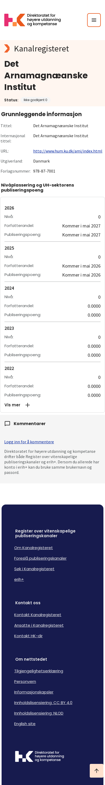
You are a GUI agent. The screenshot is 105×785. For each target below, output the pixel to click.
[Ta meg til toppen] (96, 771)
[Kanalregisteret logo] (52, 48)
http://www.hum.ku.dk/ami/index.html (67, 151)
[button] (52, 405)
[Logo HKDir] (52, 757)
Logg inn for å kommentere (29, 441)
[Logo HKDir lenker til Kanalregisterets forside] (35, 20)
